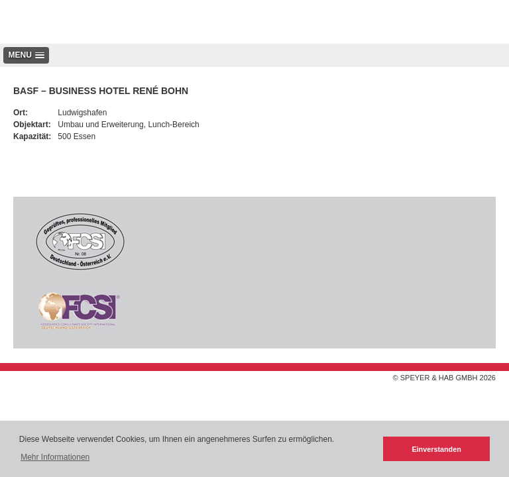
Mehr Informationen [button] (55, 457)
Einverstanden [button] (436, 449)
